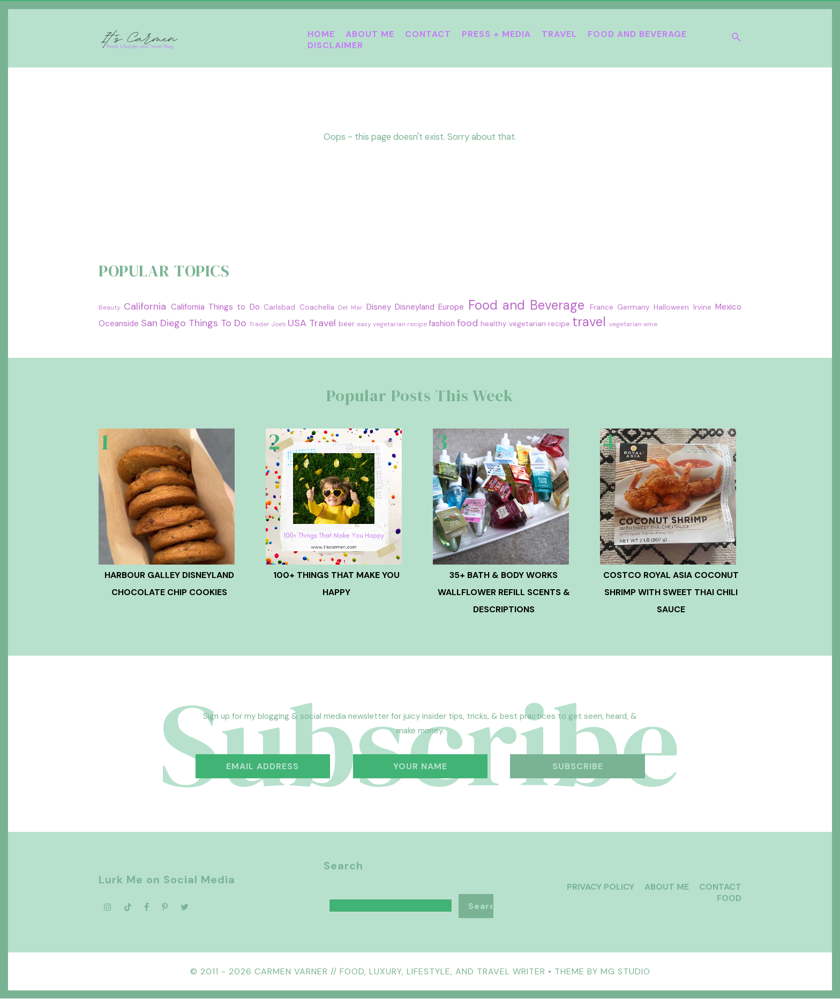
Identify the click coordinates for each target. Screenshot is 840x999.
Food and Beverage (637, 34)
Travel (559, 34)
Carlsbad (279, 307)
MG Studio (625, 971)
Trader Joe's (267, 324)
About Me (370, 34)
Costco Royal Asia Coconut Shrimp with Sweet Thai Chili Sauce (671, 592)
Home (321, 34)
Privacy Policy (600, 886)
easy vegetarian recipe (392, 324)
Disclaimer (335, 45)
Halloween (671, 307)
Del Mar (350, 307)
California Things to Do (215, 307)
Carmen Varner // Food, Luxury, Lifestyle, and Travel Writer (399, 971)
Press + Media (496, 34)
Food (729, 898)
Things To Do (217, 323)
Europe (451, 307)
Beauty (110, 307)
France (601, 307)
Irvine (702, 307)
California (145, 306)
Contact (428, 34)
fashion (442, 323)
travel (589, 321)
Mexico (728, 307)
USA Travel (312, 323)
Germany (633, 307)
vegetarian (625, 324)
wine (650, 324)
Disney (378, 307)
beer (347, 323)
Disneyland (414, 307)
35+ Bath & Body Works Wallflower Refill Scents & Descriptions (504, 592)
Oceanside (119, 323)
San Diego (163, 323)
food (467, 323)
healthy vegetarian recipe (525, 323)
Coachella (316, 307)
